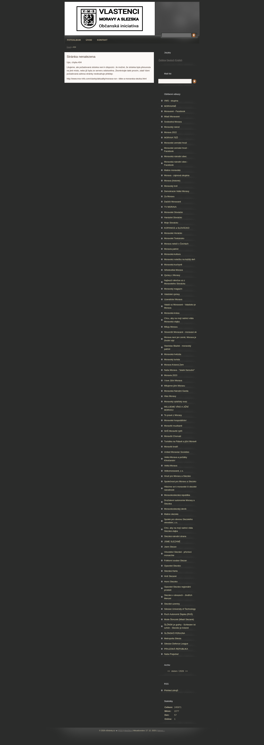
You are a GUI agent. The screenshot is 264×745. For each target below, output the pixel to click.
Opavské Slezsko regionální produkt (177, 588)
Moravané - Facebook (174, 111)
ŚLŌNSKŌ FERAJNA (174, 633)
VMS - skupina (171, 100)
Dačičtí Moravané (172, 201)
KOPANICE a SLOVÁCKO (176, 228)
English (178, 60)
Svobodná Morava (173, 121)
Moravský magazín (173, 289)
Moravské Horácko (173, 233)
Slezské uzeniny (172, 603)
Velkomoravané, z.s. (174, 471)
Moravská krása (171, 313)
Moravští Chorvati (172, 436)
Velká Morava (170, 465)
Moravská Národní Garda (176, 391)
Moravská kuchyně (173, 264)
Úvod (89, 40)
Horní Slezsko (171, 581)
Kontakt (102, 40)
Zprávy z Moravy (172, 275)
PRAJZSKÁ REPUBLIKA (176, 649)
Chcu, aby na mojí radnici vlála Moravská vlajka (178, 320)
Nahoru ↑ (161, 731)
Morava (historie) (172, 180)
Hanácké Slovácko (173, 217)
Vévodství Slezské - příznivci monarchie (178, 553)
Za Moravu (169, 196)
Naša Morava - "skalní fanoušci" (179, 370)
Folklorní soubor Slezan (175, 560)
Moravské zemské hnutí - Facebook (176, 149)
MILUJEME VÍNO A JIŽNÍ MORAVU (176, 408)
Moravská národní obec (175, 156)
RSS (121, 731)
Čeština (162, 60)
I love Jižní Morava (173, 380)
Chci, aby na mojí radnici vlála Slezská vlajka (178, 529)
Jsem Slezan (170, 546)
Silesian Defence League (176, 643)
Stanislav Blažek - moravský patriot (177, 347)
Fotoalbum (74, 40)
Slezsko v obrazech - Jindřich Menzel (178, 597)
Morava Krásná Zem (174, 364)
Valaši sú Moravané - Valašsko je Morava (180, 306)
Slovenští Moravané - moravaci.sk (180, 332)
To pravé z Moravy (173, 415)
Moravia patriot (171, 249)
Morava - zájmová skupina (176, 175)
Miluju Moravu (171, 327)
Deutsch (170, 60)
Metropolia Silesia (172, 638)
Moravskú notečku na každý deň (179, 259)
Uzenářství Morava (173, 299)
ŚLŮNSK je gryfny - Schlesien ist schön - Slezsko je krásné (179, 626)
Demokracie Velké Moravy (176, 191)
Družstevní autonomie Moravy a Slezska (179, 502)
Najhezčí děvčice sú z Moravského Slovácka (174, 282)
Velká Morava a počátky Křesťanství (175, 459)
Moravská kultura (172, 254)
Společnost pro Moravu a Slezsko (180, 481)
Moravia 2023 (170, 375)
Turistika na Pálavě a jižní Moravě (180, 441)
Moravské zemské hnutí (175, 142)
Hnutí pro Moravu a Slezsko (177, 476)
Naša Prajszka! (171, 654)
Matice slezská (171, 514)
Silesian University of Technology (180, 609)
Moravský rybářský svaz (175, 401)
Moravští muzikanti (173, 425)
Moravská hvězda (172, 354)
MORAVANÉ (170, 106)
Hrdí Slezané (170, 576)
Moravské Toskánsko (174, 238)
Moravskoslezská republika (177, 495)
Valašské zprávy (172, 294)
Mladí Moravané (172, 116)
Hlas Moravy (170, 396)
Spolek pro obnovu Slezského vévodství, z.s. (178, 521)
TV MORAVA (170, 207)
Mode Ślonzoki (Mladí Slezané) (179, 619)
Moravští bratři (171, 446)
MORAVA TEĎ (171, 137)
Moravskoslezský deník (175, 509)
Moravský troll (170, 186)
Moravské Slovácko (173, 212)
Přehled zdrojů (171, 690)
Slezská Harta (171, 571)
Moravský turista (172, 359)
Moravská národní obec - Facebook (176, 163)
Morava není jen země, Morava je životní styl (180, 339)
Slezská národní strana (175, 536)
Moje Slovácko (171, 222)
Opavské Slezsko (172, 565)
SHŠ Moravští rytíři (173, 431)
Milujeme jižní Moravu (174, 385)
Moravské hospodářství (175, 420)
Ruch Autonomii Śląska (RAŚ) (178, 614)
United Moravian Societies (176, 452)
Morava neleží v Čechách (176, 243)
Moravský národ (171, 127)
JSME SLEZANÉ (172, 541)
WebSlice (128, 731)
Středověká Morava (173, 270)
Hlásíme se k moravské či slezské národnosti (180, 488)
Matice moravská (172, 170)
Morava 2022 (170, 132)
